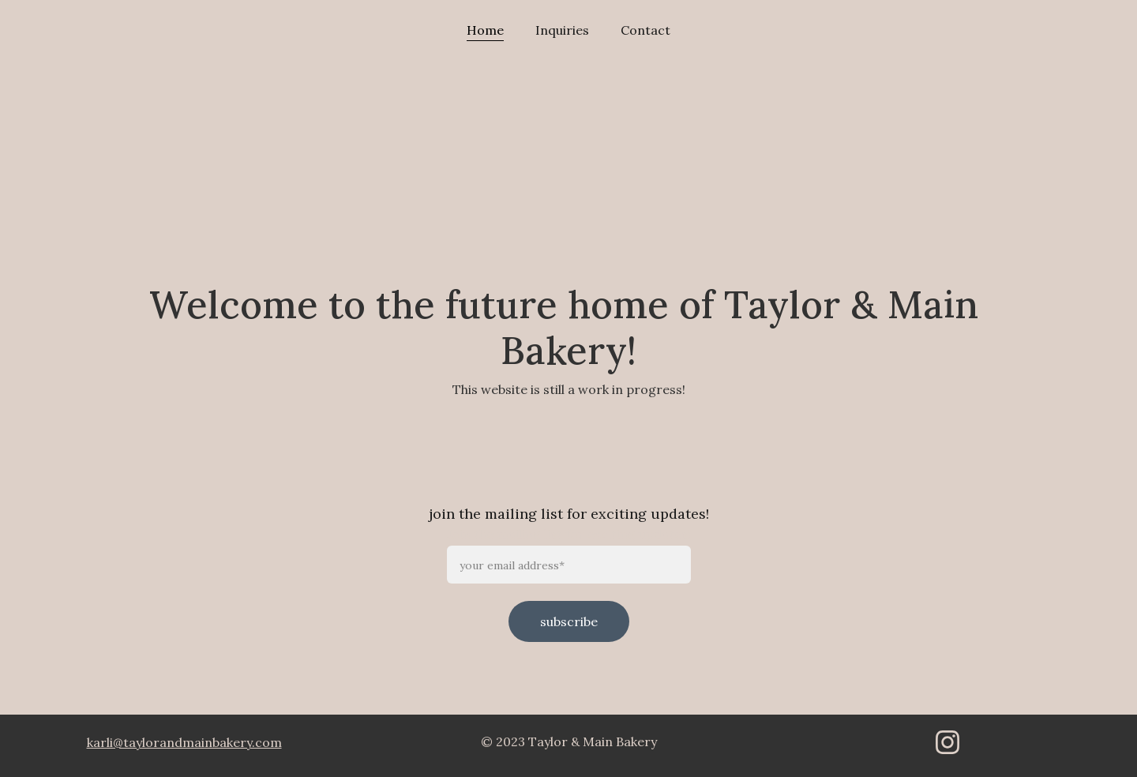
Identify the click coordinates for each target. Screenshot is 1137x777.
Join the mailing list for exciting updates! (569, 534)
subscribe (569, 621)
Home (485, 30)
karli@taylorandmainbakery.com (184, 742)
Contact (645, 30)
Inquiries (562, 30)
